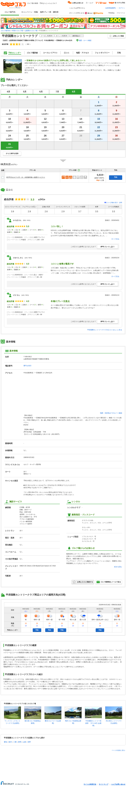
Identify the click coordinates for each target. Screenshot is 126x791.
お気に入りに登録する (83, 582)
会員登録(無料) (110, 8)
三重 (15, 742)
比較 (2, 170)
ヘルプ (90, 3)
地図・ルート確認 (85, 40)
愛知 (5, 742)
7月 (57, 92)
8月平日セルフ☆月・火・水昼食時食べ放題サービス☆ (25, 177)
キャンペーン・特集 (29, 12)
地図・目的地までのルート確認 (111, 413)
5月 (24, 92)
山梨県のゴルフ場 (31, 31)
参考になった (107, 246)
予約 (115, 177)
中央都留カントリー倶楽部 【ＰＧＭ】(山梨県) (93, 723)
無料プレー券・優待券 (49, 12)
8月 (73, 92)
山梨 (24, 742)
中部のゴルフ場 (17, 31)
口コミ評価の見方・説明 (114, 202)
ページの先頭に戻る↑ (118, 750)
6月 (41, 92)
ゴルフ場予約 (9, 12)
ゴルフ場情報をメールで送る (109, 582)
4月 (8, 92)
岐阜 (10, 742)
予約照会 (111, 13)
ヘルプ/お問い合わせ (118, 784)
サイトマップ (103, 784)
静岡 (19, 742)
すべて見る (115, 239)
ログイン (122, 8)
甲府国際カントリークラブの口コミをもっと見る (104, 330)
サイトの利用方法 (90, 784)
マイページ (121, 13)
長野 (29, 742)
